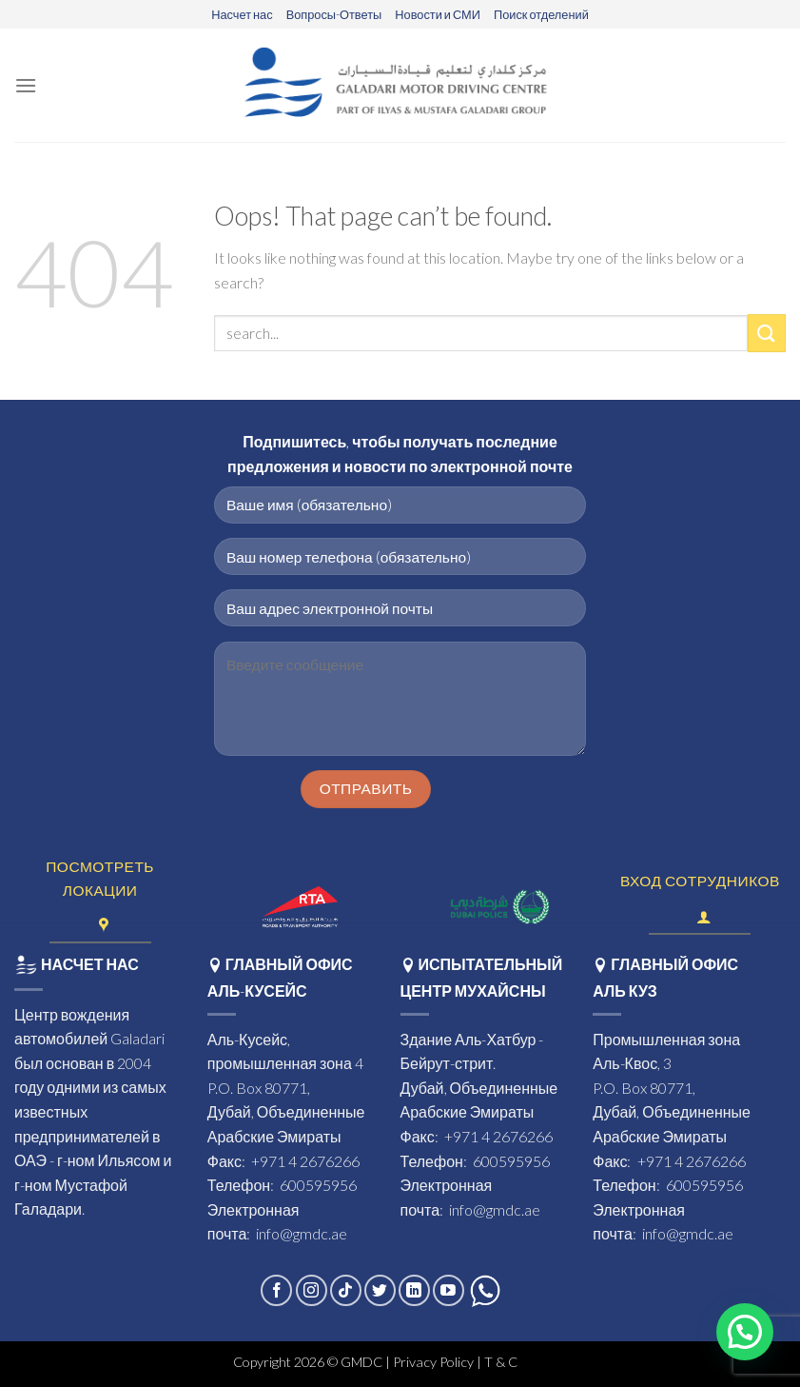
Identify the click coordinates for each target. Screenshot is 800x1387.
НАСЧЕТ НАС (76, 964)
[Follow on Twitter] (380, 1290)
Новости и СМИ (437, 14)
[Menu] (25, 85)
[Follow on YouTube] (448, 1290)
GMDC (361, 1362)
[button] (744, 1331)
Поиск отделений (541, 14)
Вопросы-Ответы (334, 14)
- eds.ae (543, 1362)
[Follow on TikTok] (345, 1290)
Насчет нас (241, 14)
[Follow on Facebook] (276, 1290)
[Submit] (767, 332)
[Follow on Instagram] (311, 1290)
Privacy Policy (433, 1362)
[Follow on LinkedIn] (414, 1290)
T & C (502, 1362)
